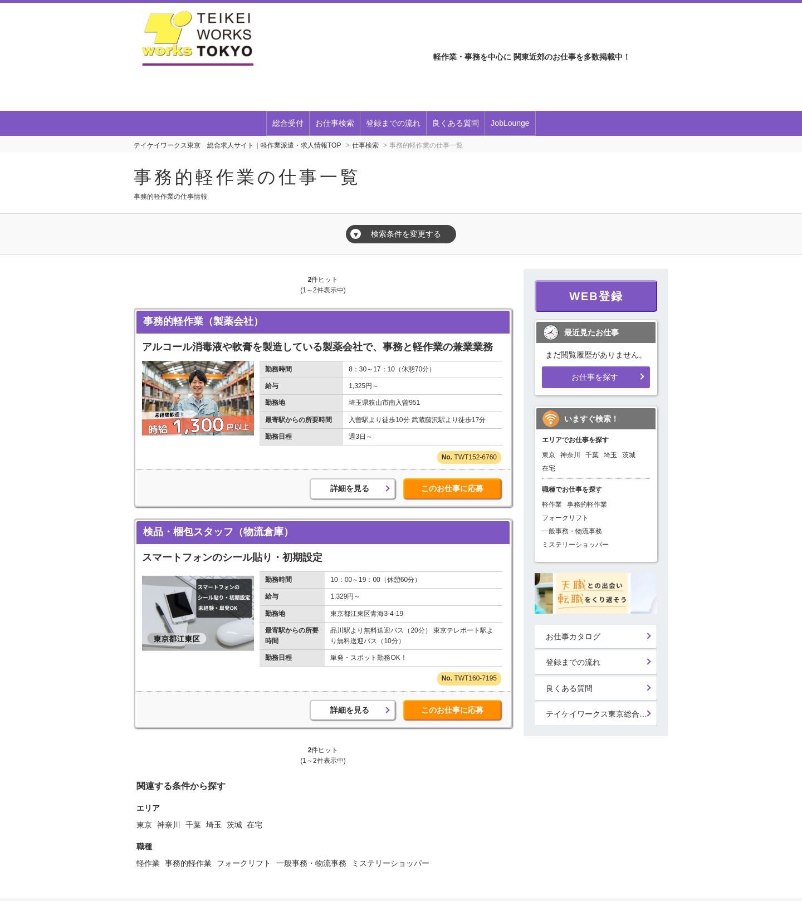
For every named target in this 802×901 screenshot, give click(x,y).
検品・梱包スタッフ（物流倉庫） (218, 531)
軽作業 (148, 863)
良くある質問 (455, 123)
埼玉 (214, 824)
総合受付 (288, 123)
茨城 (234, 824)
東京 (144, 824)
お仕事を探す (594, 377)
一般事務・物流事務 (311, 863)
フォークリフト (244, 863)
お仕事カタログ (573, 636)
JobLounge (510, 123)
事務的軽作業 (188, 863)
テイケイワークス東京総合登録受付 (601, 713)
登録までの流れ (393, 123)
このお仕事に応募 (452, 488)
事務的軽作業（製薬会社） (203, 321)
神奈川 (168, 824)
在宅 (254, 824)
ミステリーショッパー (390, 863)
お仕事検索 (334, 123)
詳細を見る (349, 488)
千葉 (193, 824)
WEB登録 (596, 296)
